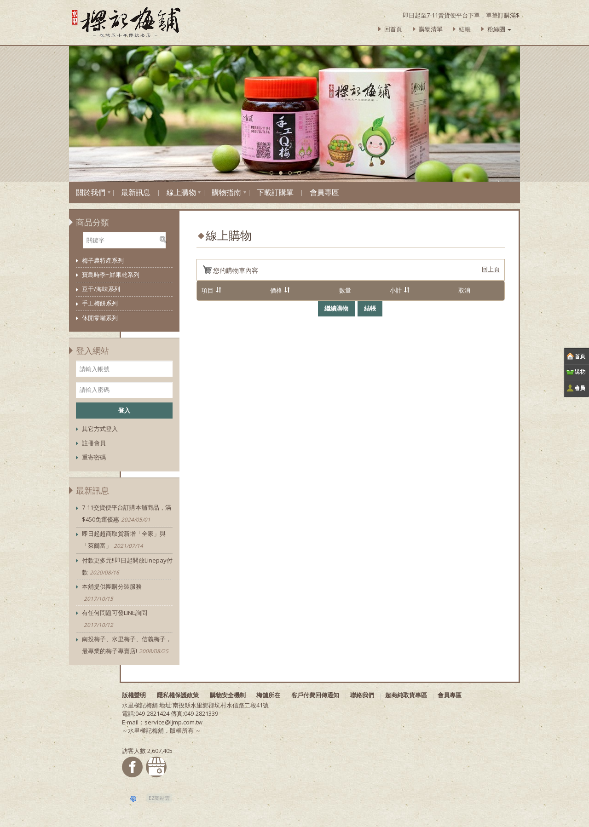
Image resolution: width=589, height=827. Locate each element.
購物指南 (226, 192)
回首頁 (393, 29)
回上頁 (491, 269)
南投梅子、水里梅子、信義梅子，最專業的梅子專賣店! (127, 645)
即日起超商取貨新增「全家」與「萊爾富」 (124, 540)
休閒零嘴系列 (100, 318)
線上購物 (181, 192)
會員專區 (324, 192)
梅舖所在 (268, 695)
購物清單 (431, 29)
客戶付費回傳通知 (315, 695)
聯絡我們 (362, 695)
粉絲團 (499, 29)
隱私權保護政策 (178, 695)
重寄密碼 (94, 457)
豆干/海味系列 (101, 289)
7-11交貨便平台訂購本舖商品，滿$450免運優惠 (126, 514)
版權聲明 (134, 695)
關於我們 (90, 192)
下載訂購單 (275, 192)
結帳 (465, 29)
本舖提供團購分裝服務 (112, 593)
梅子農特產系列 (103, 260)
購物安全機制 (228, 695)
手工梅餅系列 (100, 303)
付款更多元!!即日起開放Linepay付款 (127, 567)
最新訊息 (135, 192)
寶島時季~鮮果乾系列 (110, 274)
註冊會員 (94, 443)
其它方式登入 (100, 429)
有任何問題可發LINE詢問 (114, 619)
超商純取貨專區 (406, 695)
